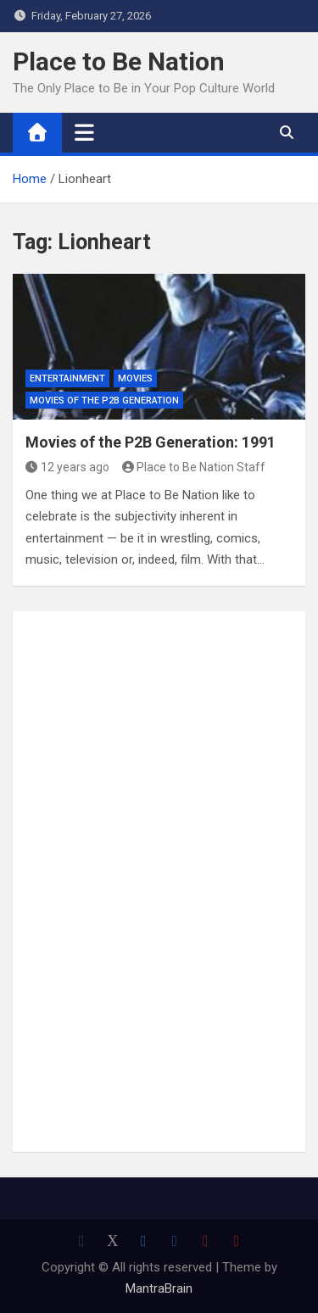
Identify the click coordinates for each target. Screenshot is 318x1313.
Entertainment (67, 378)
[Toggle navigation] (84, 132)
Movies (135, 378)
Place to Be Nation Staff (194, 467)
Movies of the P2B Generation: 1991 (150, 442)
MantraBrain (159, 1288)
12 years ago (67, 467)
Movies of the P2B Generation (104, 400)
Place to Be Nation (119, 61)
